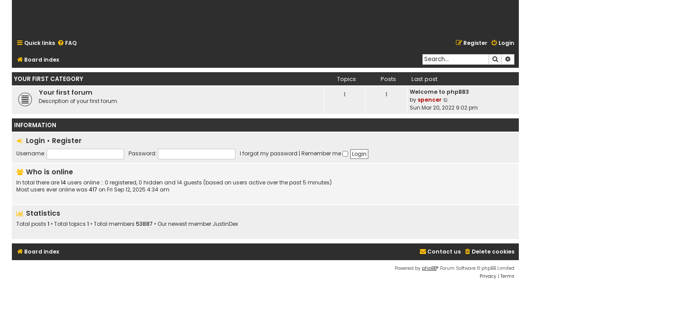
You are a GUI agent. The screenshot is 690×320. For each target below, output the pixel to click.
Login (35, 140)
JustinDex (225, 224)
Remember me (324, 153)
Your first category (48, 79)
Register (67, 140)
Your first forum (65, 92)
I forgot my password (268, 153)
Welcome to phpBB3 (439, 92)
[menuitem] (67, 43)
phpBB (429, 268)
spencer (430, 99)
